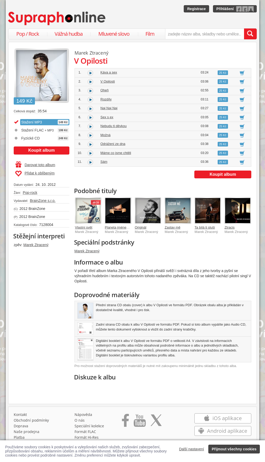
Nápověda (83, 414)
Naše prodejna (26, 431)
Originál (140, 227)
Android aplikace (222, 430)
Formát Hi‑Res (87, 437)
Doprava (21, 425)
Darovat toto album (35, 164)
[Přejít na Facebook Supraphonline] (125, 422)
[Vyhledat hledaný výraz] (250, 33)
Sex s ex (106, 117)
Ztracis (229, 227)
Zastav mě (172, 227)
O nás (80, 420)
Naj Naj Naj (108, 108)
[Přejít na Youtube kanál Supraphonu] (139, 422)
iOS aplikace (223, 418)
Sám (103, 162)
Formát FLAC (85, 431)
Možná (105, 135)
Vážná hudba (69, 33)
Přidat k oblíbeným (35, 174)
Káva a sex (108, 72)
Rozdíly (106, 99)
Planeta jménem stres (121, 227)
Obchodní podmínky (31, 420)
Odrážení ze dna (112, 144)
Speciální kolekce (89, 425)
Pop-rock (30, 192)
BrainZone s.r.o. (42, 201)
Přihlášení (225, 9)
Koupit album (41, 150)
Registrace (196, 9)
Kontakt (20, 414)
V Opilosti (107, 81)
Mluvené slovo (113, 33)
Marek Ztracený (35, 245)
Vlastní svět (83, 227)
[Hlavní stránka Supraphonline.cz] (57, 18)
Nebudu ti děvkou (113, 126)
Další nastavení (191, 449)
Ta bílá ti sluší (205, 227)
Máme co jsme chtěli (115, 153)
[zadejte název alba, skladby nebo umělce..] (204, 33)
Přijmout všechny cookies (234, 449)
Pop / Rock (27, 33)
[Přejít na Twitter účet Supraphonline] (156, 422)
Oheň (104, 90)
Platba (19, 437)
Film (149, 33)
